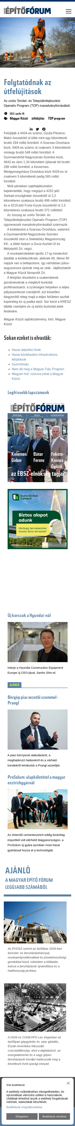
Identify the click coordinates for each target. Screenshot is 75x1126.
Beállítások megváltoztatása (24, 1107)
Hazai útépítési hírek (26, 350)
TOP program (56, 119)
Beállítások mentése (54, 1116)
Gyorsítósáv (20, 364)
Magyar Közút (19, 119)
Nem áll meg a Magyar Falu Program (38, 369)
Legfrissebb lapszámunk (28, 393)
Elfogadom (22, 1116)
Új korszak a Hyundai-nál (29, 616)
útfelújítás (38, 119)
